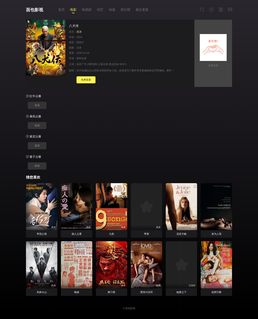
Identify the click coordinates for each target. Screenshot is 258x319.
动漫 (112, 9)
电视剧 (87, 9)
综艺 (100, 9)
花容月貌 (181, 233)
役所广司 (82, 64)
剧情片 (80, 42)
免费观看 (86, 79)
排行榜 (125, 9)
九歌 (111, 233)
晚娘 (76, 292)
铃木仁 (123, 64)
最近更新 (142, 9)
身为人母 (216, 233)
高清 (37, 105)
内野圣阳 (92, 64)
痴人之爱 (77, 233)
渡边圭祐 (114, 64)
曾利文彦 (82, 58)
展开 (170, 70)
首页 (61, 9)
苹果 (146, 233)
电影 (73, 9)
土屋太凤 (103, 64)
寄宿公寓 (42, 233)
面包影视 (34, 9)
